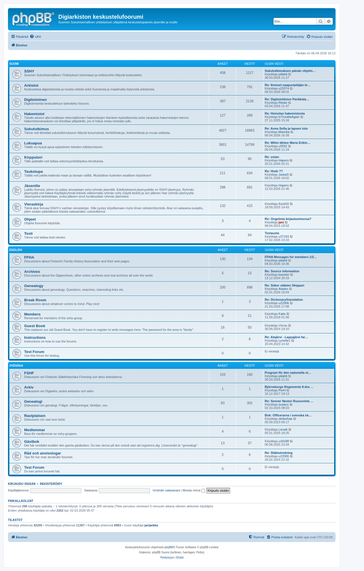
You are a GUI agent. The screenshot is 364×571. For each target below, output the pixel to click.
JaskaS (283, 174)
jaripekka (151, 525)
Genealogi (33, 401)
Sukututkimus (36, 129)
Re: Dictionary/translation (284, 299)
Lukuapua (33, 143)
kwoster (283, 274)
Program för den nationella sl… (288, 372)
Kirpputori (33, 157)
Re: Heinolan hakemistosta (285, 113)
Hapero (283, 160)
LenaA (283, 429)
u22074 (283, 88)
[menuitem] (35, 36)
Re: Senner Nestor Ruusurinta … (289, 401)
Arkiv (29, 387)
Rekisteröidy (51, 483)
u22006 (283, 303)
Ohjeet (30, 219)
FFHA (29, 257)
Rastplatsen (35, 416)
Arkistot (31, 85)
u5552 (282, 146)
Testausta (272, 233)
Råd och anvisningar (42, 453)
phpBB (169, 547)
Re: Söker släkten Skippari (284, 285)
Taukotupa (33, 171)
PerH (282, 390)
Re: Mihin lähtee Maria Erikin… (288, 142)
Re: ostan (272, 157)
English (15, 250)
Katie (282, 313)
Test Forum (34, 352)
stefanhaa (285, 418)
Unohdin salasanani (166, 490)
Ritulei (282, 102)
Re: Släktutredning (279, 452)
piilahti (282, 74)
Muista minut (194, 490)
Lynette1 (284, 340)
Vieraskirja (33, 204)
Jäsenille (32, 186)
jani (281, 222)
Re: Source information (282, 271)
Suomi (14, 63)
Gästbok (31, 441)
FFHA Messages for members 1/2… (291, 257)
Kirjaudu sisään (22, 483)
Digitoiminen (35, 99)
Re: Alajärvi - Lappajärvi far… (286, 337)
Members (32, 314)
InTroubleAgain (288, 117)
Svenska (16, 365)
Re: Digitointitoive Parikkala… (287, 99)
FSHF (29, 373)
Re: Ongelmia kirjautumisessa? (288, 219)
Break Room (35, 300)
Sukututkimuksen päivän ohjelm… (290, 70)
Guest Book (34, 326)
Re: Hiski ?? (274, 171)
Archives (32, 271)
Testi (28, 233)
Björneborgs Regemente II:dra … (289, 387)
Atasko (283, 288)
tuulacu (283, 404)
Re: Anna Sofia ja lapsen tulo (286, 128)
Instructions (35, 337)
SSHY (29, 71)
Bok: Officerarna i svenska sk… (288, 415)
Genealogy (33, 286)
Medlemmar (34, 430)
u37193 (283, 236)
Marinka (283, 132)
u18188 (283, 441)
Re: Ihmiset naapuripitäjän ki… (288, 85)
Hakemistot (34, 114)
